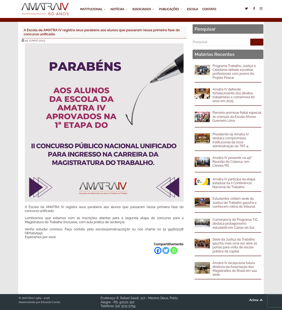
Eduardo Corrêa (50, 302)
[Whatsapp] (173, 250)
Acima (256, 300)
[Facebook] (157, 250)
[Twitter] (165, 250)
